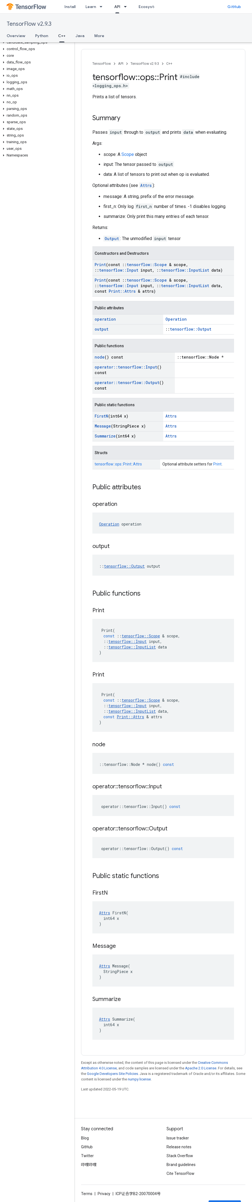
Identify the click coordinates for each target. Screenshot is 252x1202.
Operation (176, 319)
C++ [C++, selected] (62, 35)
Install (70, 6)
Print (100, 264)
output (101, 329)
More (99, 35)
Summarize (105, 436)
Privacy (104, 1193)
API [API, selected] (117, 6)
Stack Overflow (180, 1156)
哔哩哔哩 (89, 1164)
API (120, 63)
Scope (127, 154)
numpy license (139, 1079)
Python (41, 35)
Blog (85, 1138)
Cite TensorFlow (180, 1173)
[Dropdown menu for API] (127, 6)
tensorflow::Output (190, 329)
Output (112, 238)
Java (80, 35)
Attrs (146, 185)
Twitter (87, 1156)
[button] (36, 42)
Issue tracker (178, 1138)
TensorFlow (101, 63)
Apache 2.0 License (200, 1068)
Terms (86, 1193)
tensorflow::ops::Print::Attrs (118, 464)
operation (105, 319)
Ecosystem (149, 6)
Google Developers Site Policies (112, 1074)
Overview (16, 35)
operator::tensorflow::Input (126, 367)
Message (103, 426)
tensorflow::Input (118, 270)
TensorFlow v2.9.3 (29, 23)
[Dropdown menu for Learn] (102, 6)
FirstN (101, 416)
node (100, 357)
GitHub (234, 6)
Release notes (179, 1147)
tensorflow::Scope (147, 264)
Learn (90, 6)
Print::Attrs (122, 291)
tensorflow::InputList (185, 270)
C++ (169, 63)
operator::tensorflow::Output (127, 382)
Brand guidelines (181, 1164)
